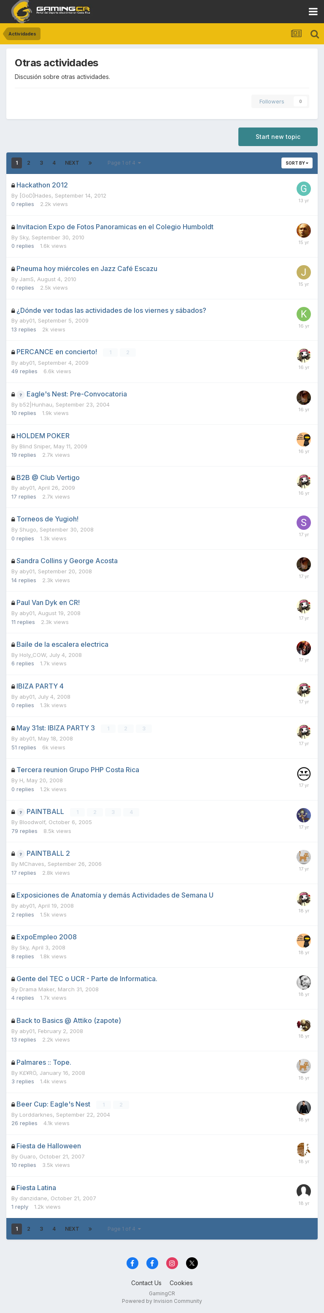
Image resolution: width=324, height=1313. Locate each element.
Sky (23, 237)
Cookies (181, 1282)
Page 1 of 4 (124, 163)
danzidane (33, 1197)
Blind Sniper (34, 445)
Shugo (27, 529)
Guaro (27, 1156)
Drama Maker (36, 988)
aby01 (27, 320)
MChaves (31, 863)
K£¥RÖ (27, 1072)
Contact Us (146, 1282)
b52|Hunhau (35, 404)
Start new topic (278, 136)
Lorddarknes (36, 1114)
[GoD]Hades (35, 195)
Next (72, 163)
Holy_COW (32, 654)
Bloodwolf (32, 821)
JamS (26, 279)
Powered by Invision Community (162, 1300)
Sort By (297, 162)
